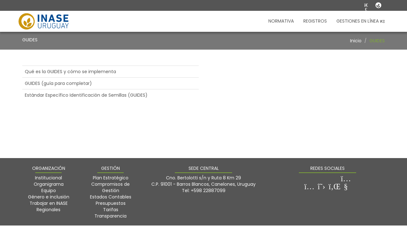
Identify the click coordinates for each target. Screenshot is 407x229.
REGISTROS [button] (315, 21)
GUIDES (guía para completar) (58, 83)
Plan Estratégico (110, 178)
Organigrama (49, 184)
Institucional (48, 178)
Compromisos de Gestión (110, 187)
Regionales (48, 209)
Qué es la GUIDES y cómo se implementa (70, 71)
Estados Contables (110, 197)
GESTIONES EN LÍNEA (360, 21)
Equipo (48, 190)
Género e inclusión (48, 197)
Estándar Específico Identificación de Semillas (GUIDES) (86, 95)
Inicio (356, 41)
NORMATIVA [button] (281, 21)
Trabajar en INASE (49, 203)
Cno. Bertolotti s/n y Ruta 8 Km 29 (203, 178)
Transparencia (110, 216)
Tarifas (110, 209)
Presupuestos (111, 203)
